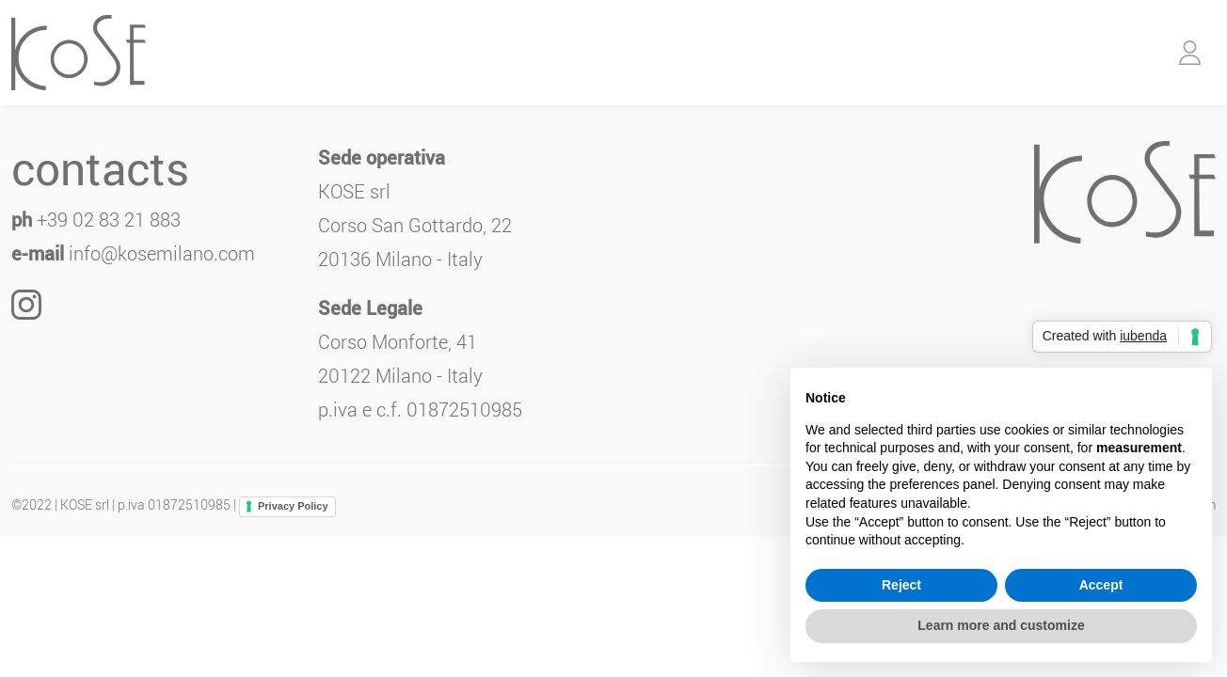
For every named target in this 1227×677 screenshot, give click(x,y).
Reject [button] (901, 584)
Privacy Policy (293, 506)
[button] (1190, 52)
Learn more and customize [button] (1000, 625)
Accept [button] (1101, 584)
